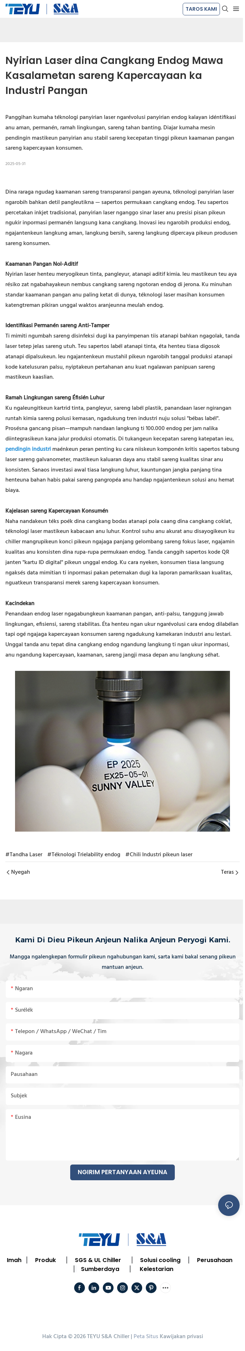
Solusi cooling (160, 1260)
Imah (14, 1260)
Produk (45, 1260)
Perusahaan (214, 1260)
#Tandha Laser (23, 854)
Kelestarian (156, 1269)
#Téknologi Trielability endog (83, 854)
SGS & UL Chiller (98, 1260)
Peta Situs (146, 1336)
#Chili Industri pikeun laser (158, 854)
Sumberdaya (100, 1269)
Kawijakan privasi (181, 1336)
